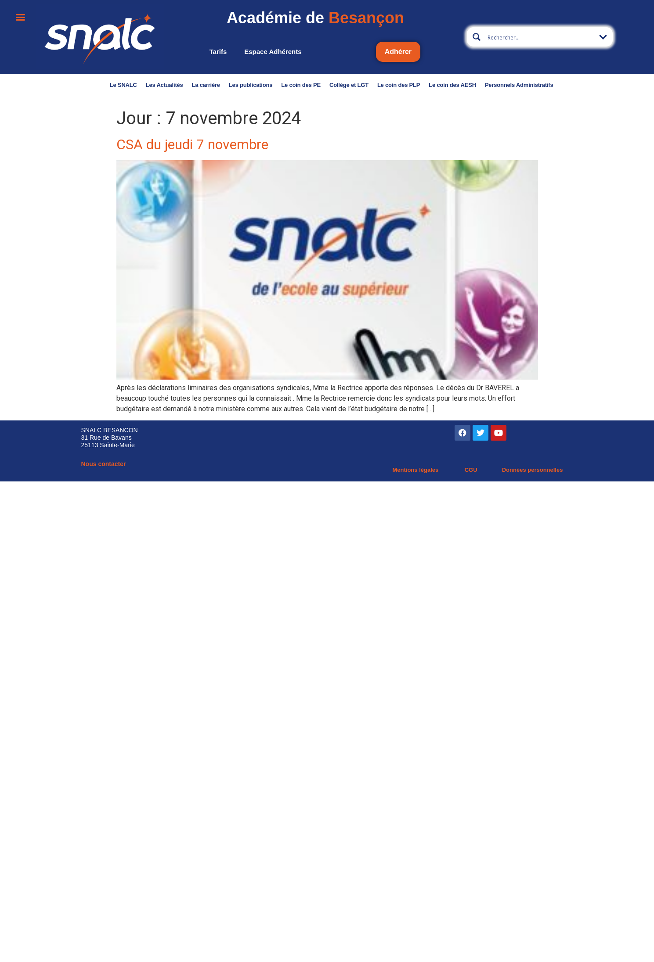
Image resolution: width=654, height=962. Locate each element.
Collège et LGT (349, 85)
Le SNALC (123, 85)
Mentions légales (415, 470)
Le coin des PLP (398, 85)
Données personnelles (532, 470)
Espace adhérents (272, 51)
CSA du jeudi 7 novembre (192, 144)
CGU (471, 470)
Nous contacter (103, 463)
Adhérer (398, 51)
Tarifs (218, 51)
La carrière (206, 85)
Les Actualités (164, 85)
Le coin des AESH (452, 85)
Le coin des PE (301, 85)
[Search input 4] (540, 36)
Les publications (250, 85)
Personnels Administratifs (519, 85)
